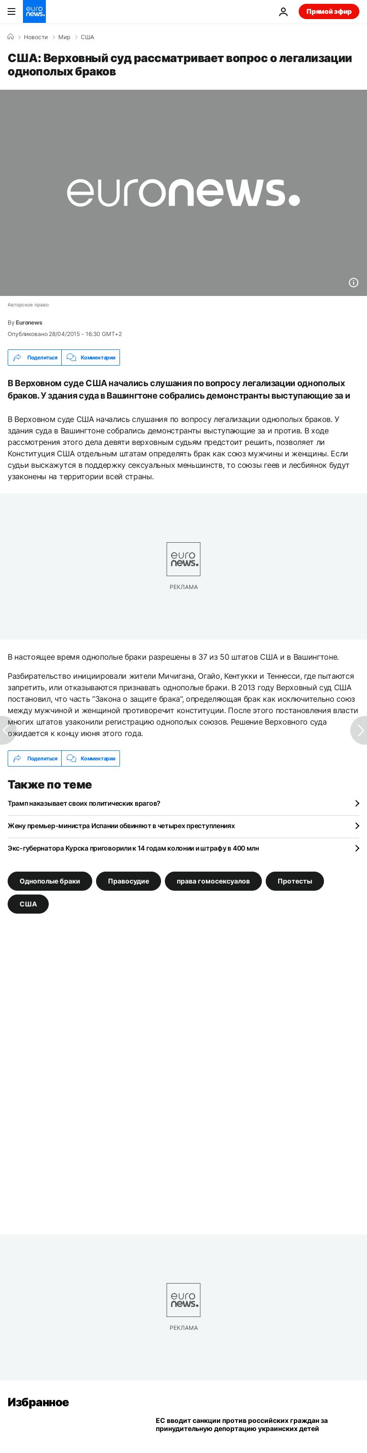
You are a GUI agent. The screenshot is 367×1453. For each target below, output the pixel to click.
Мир (64, 37)
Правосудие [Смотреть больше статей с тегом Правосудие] (128, 881)
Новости (36, 37)
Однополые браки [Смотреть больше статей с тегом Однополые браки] (50, 881)
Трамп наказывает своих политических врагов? (84, 803)
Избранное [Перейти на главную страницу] (38, 1402)
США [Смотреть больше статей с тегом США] (28, 904)
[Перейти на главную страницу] (34, 11)
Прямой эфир (329, 11)
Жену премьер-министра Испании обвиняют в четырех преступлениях (121, 825)
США (87, 37)
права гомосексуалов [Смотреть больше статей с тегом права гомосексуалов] (213, 881)
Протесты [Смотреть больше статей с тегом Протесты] (295, 881)
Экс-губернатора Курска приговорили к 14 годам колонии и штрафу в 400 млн (133, 848)
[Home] (10, 36)
